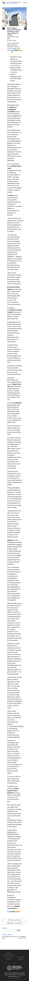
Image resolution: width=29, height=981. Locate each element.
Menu (25, 2)
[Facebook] (12, 50)
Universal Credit (15, 48)
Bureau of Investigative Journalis (12, 109)
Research (10, 540)
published (17, 403)
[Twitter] (13, 50)
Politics (20, 957)
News (9, 37)
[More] (12, 52)
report (11, 195)
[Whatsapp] (19, 50)
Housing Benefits (12, 45)
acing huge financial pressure (12, 791)
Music (20, 960)
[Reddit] (21, 50)
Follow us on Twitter (14, 920)
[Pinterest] (17, 50)
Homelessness (15, 43)
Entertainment (8, 955)
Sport (8, 960)
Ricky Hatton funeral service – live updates (13, 936)
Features (8, 957)
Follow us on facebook (14, 923)
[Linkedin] (15, 50)
